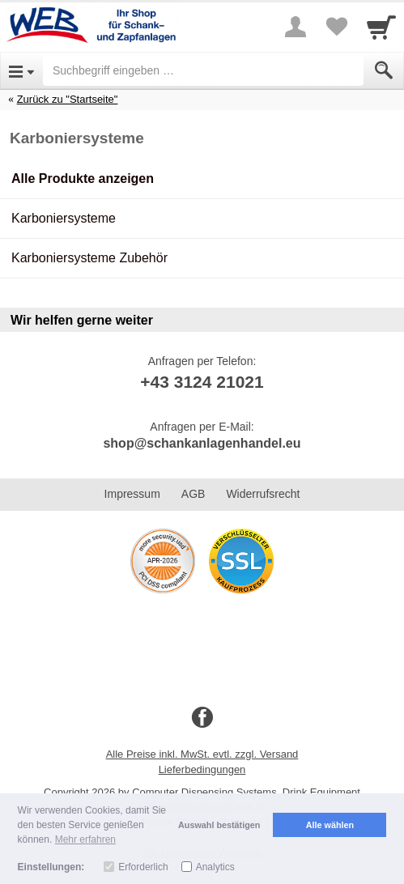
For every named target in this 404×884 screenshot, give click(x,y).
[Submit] (384, 70)
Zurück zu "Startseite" (67, 99)
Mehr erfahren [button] (85, 839)
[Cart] (381, 26)
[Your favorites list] (336, 26)
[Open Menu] (21, 70)
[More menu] (295, 26)
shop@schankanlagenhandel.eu (201, 443)
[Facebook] (202, 718)
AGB (193, 493)
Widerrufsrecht (263, 493)
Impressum (132, 493)
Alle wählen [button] (330, 825)
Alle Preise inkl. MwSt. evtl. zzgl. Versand (202, 754)
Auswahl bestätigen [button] (219, 825)
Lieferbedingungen (202, 769)
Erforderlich (143, 867)
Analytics (215, 867)
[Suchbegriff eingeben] (203, 70)
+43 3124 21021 (201, 381)
